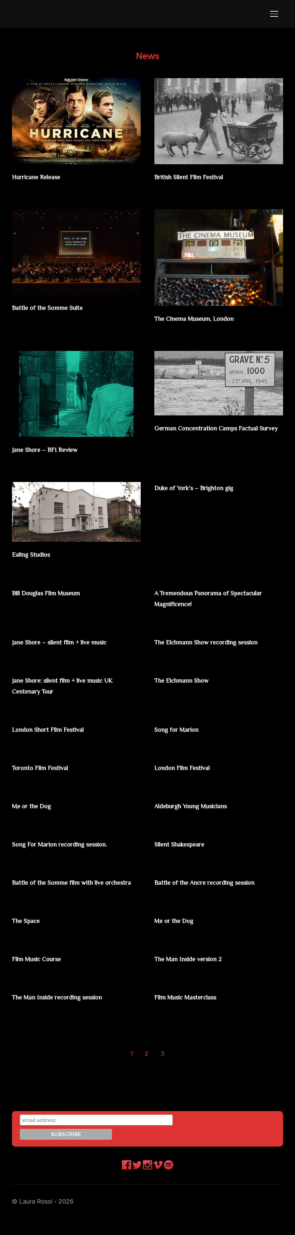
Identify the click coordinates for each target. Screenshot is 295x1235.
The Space (30, 937)
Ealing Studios (37, 553)
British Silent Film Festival (200, 176)
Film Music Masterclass (196, 1013)
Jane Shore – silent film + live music (74, 639)
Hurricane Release (44, 176)
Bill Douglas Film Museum (57, 591)
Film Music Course (45, 975)
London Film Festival (190, 774)
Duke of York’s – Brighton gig (205, 486)
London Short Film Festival (59, 736)
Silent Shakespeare (186, 850)
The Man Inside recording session (70, 1013)
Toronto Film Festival (49, 774)
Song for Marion (182, 736)
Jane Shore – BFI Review (54, 448)
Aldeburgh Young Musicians (203, 812)
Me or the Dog (37, 812)
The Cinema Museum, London (206, 317)
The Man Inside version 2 (198, 975)
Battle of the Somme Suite (57, 307)
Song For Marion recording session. (73, 850)
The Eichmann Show (190, 688)
